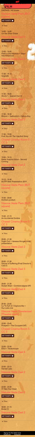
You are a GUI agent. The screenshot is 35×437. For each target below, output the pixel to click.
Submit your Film (15, 4)
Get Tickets (8, 21)
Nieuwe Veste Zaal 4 (13, 79)
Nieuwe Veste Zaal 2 (13, 59)
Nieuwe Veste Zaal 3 (13, 37)
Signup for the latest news (12, 433)
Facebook (7, 435)
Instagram (17, 435)
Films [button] (5, 26)
